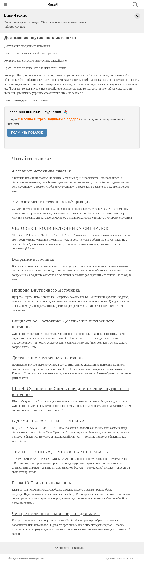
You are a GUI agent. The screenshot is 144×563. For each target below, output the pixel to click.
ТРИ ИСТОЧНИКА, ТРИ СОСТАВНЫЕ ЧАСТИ (61, 451)
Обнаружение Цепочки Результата (25, 558)
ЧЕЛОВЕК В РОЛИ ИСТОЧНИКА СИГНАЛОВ (60, 228)
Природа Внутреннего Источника (46, 290)
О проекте (62, 547)
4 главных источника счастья (41, 171)
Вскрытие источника (33, 259)
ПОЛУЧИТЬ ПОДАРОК (27, 132)
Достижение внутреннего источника (49, 357)
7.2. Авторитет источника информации (51, 201)
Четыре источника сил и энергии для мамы (56, 513)
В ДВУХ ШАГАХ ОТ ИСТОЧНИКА (48, 421)
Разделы (78, 547)
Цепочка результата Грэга (120, 558)
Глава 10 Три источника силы (42, 482)
